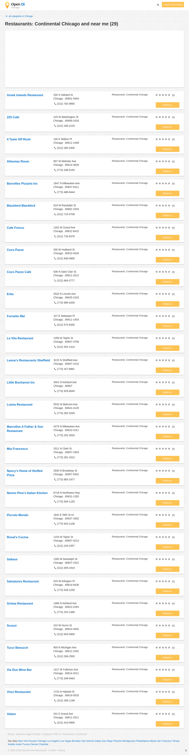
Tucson (26, 744)
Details (166, 105)
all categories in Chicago (19, 16)
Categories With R (51, 734)
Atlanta (152, 741)
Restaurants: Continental (75, 734)
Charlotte (43, 744)
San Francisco (164, 741)
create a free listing (173, 4)
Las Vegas (65, 741)
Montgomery (128, 741)
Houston (33, 741)
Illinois (11, 734)
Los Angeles (53, 741)
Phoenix (117, 741)
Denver (34, 744)
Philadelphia (142, 741)
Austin (19, 744)
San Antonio (88, 741)
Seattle (11, 744)
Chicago (42, 741)
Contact (52, 750)
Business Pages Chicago (28, 734)
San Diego (107, 741)
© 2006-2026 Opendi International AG (27, 750)
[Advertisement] (94, 59)
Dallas (98, 741)
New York (23, 741)
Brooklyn (76, 741)
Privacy (61, 750)
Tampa (176, 741)
